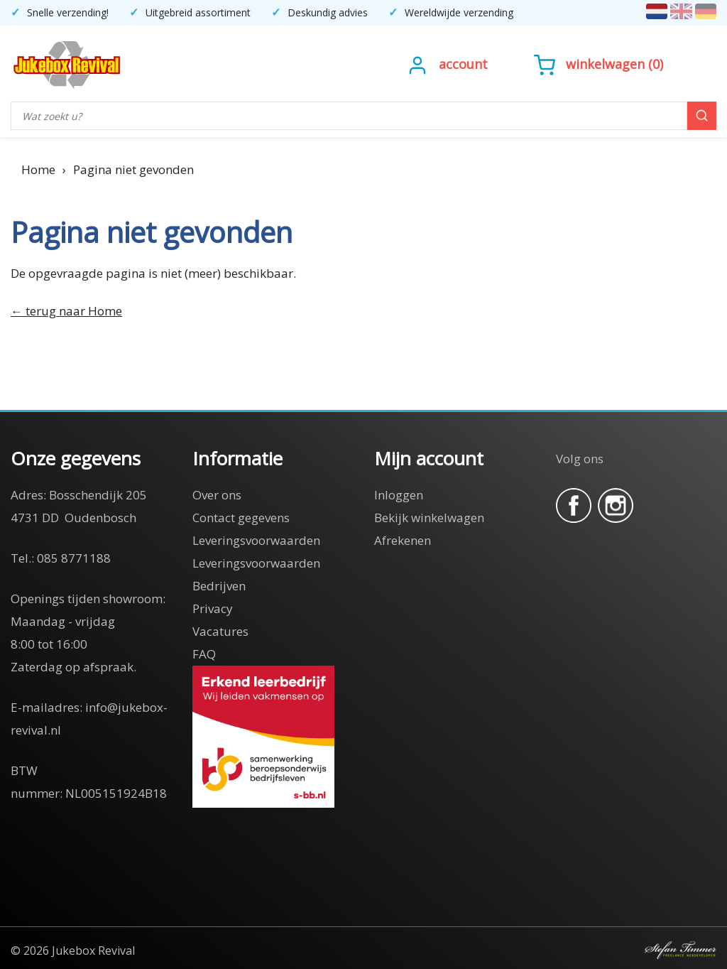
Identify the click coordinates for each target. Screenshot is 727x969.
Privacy (212, 608)
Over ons (216, 495)
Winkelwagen (605, 63)
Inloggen (398, 495)
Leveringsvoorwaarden (256, 540)
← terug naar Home (66, 311)
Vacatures (220, 631)
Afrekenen (402, 540)
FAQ (204, 654)
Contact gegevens (241, 517)
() (598, 63)
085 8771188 (74, 558)
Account (463, 63)
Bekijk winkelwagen (429, 517)
